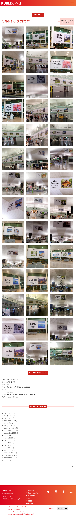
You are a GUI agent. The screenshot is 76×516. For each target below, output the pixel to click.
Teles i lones (65, 22)
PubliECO (29, 501)
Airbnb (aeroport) (8, 392)
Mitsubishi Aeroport (9, 384)
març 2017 (8, 416)
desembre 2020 (10, 433)
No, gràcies (62, 508)
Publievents (30, 490)
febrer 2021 (8, 438)
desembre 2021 (10, 458)
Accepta (52, 508)
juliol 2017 (8, 418)
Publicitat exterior (32, 493)
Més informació (28, 514)
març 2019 (8, 425)
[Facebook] (63, 492)
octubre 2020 (9, 428)
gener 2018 (8, 423)
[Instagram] (56, 492)
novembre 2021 (10, 455)
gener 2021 (8, 435)
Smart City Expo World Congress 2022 (16, 387)
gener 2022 (8, 460)
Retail (28, 498)
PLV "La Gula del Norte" (10, 397)
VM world (5, 389)
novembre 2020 (10, 430)
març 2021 (8, 440)
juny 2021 (7, 448)
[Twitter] (48, 492)
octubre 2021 (9, 453)
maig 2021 (8, 445)
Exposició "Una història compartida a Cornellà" (18, 394)
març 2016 (8, 413)
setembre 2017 (10, 421)
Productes (29, 504)
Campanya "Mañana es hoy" (12, 379)
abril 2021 (8, 443)
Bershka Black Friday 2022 (11, 382)
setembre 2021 (10, 450)
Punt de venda (31, 496)
